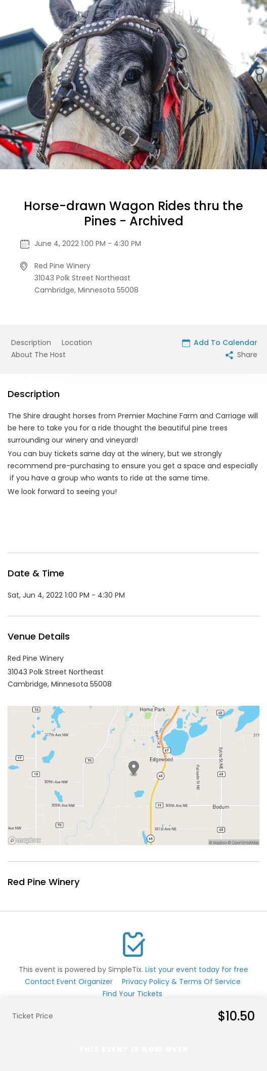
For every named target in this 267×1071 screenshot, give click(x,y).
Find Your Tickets (132, 994)
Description (31, 342)
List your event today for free (196, 969)
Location (77, 342)
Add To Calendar (219, 342)
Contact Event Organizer (69, 982)
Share (241, 355)
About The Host (38, 355)
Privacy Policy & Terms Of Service (181, 982)
